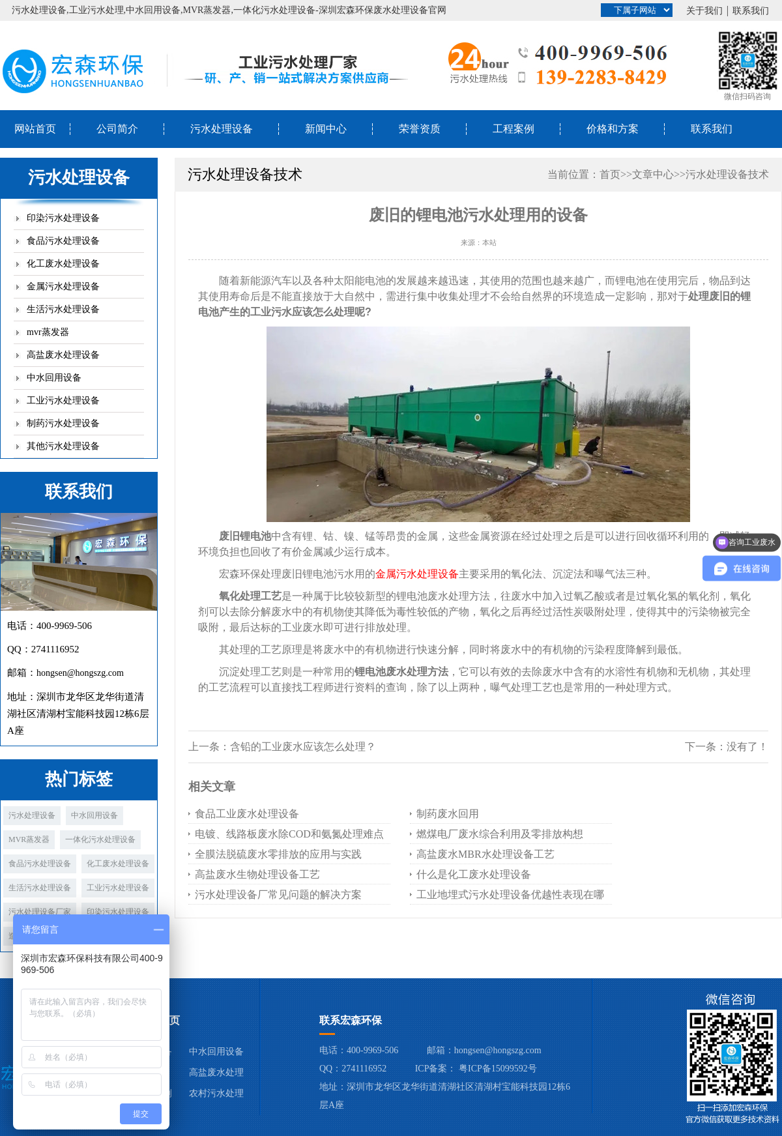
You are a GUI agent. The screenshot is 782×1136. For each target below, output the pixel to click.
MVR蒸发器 (29, 839)
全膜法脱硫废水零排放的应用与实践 (278, 854)
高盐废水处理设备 (63, 355)
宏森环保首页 (148, 1020)
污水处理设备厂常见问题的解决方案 (278, 894)
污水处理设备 (221, 128)
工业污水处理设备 (63, 400)
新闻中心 (326, 128)
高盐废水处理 (216, 1072)
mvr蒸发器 (48, 332)
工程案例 (513, 128)
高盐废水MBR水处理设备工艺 (485, 854)
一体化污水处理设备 (100, 839)
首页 (610, 174)
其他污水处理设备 (63, 446)
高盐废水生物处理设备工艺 (257, 874)
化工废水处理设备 (63, 264)
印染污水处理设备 (63, 218)
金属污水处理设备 (63, 286)
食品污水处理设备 (63, 241)
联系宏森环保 (350, 1020)
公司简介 (117, 128)
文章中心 (653, 174)
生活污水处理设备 (63, 309)
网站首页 (35, 128)
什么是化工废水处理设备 (473, 874)
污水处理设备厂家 (39, 911)
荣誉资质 (420, 128)
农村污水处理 (216, 1093)
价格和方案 (612, 128)
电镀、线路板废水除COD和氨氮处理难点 (289, 833)
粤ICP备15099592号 (498, 1068)
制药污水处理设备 (63, 423)
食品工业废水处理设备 (247, 813)
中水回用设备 (54, 378)
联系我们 (750, 11)
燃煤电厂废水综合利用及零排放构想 (499, 833)
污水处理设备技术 (727, 174)
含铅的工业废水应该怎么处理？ (303, 746)
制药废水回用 (447, 813)
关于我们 (704, 11)
